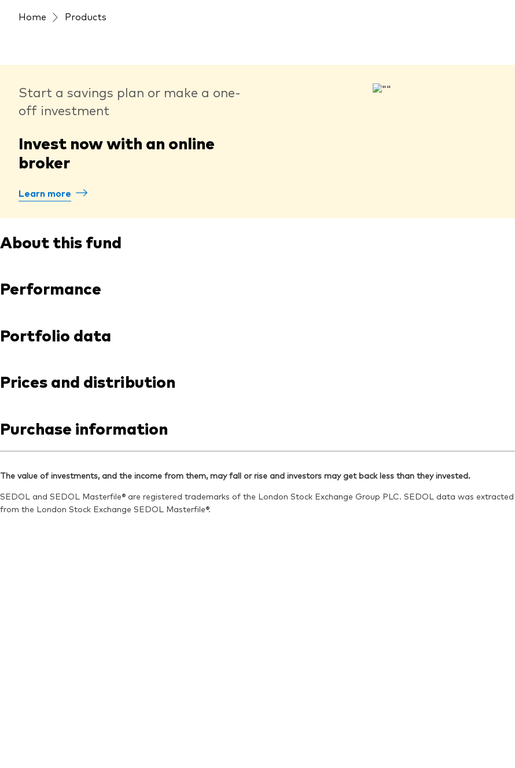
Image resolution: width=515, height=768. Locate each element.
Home (32, 16)
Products (85, 16)
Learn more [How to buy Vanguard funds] (45, 192)
